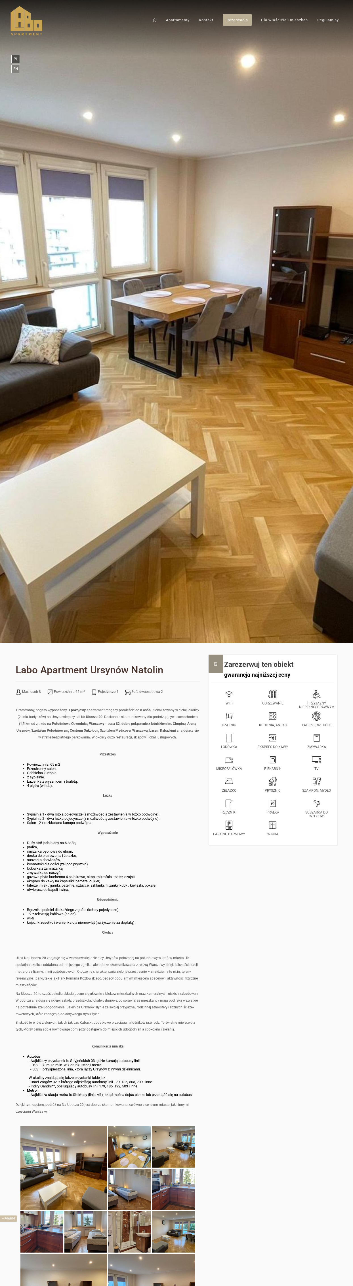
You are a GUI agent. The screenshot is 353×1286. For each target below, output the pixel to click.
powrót (8, 1218)
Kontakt (206, 20)
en (15, 69)
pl (16, 59)
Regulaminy (328, 20)
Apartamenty (178, 20)
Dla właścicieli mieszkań (284, 20)
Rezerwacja (237, 20)
